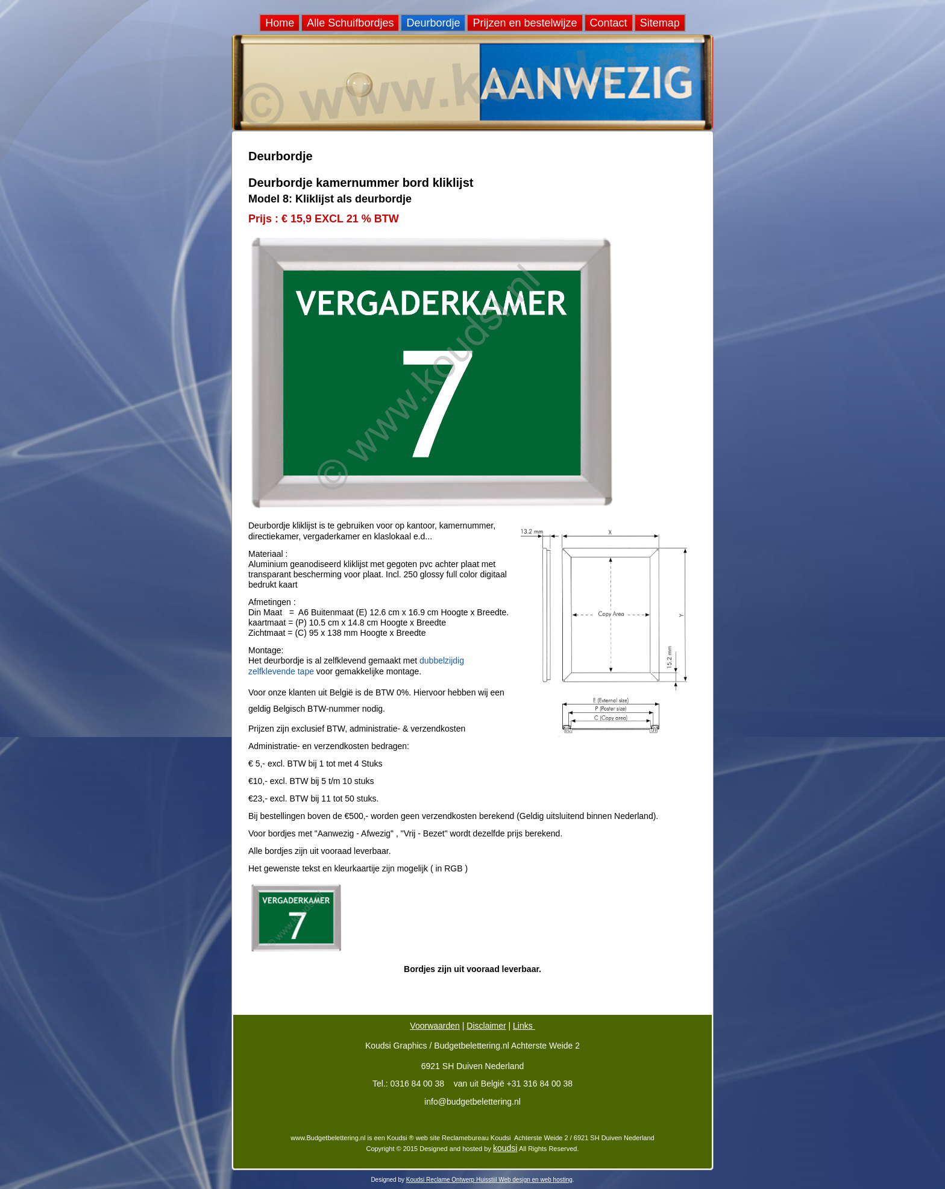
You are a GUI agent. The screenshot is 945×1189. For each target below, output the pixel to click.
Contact (608, 23)
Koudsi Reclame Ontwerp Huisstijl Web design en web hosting (489, 1179)
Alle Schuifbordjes (350, 23)
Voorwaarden (435, 1026)
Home (279, 23)
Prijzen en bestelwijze (524, 23)
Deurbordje (433, 23)
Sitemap (660, 23)
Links (524, 1026)
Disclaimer (486, 1026)
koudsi (505, 1148)
